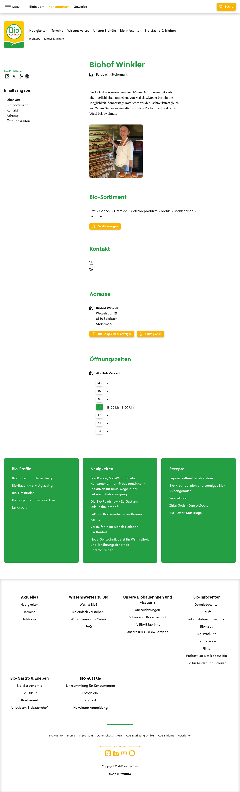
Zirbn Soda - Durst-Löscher (189, 505)
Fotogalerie (90, 693)
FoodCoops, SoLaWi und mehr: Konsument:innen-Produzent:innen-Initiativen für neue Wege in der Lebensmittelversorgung (118, 486)
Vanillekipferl (178, 498)
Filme (206, 648)
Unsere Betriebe (147, 632)
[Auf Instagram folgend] (132, 753)
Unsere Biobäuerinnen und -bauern (147, 600)
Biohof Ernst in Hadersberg (32, 478)
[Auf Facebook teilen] (7, 76)
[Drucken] (27, 76)
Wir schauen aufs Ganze (88, 619)
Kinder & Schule (54, 38)
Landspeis (19, 507)
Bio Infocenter (130, 30)
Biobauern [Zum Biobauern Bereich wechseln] (37, 6)
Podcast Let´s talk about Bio (206, 656)
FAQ (88, 626)
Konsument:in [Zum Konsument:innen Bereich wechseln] (59, 6)
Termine (57, 30)
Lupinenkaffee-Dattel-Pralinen (192, 478)
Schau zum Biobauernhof (147, 617)
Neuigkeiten (38, 30)
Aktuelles (29, 597)
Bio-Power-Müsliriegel (186, 513)
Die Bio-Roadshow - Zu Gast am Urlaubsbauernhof (114, 504)
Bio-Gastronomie (29, 685)
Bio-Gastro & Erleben (160, 30)
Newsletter (184, 735)
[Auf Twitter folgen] (116, 753)
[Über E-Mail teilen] (20, 76)
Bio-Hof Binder (23, 493)
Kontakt (12, 110)
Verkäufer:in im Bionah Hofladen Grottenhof (114, 529)
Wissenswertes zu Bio (88, 597)
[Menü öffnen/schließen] (14, 7)
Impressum (86, 735)
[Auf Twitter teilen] (14, 76)
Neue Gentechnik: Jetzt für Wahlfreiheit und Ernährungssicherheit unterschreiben (120, 544)
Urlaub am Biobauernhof (29, 707)
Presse (71, 735)
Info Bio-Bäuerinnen (148, 624)
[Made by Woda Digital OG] (120, 774)
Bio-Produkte (206, 634)
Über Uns (14, 100)
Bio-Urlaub (29, 693)
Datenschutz (105, 735)
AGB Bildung (166, 735)
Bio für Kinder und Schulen (206, 663)
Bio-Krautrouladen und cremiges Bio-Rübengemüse (197, 488)
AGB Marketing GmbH (140, 735)
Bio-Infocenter (206, 597)
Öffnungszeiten (18, 121)
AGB (119, 735)
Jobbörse (29, 619)
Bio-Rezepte (206, 641)
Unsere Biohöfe (104, 30)
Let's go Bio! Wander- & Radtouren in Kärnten (118, 517)
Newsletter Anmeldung (90, 707)
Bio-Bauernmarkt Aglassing (32, 485)
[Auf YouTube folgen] (124, 753)
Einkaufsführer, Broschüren (206, 619)
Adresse (13, 116)
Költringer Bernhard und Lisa (33, 500)
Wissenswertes (78, 30)
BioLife (207, 612)
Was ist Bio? (88, 604)
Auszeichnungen (147, 610)
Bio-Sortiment (17, 105)
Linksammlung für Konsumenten (90, 685)
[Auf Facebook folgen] (108, 753)
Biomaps (34, 38)
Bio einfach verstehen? (88, 612)
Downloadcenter (206, 604)
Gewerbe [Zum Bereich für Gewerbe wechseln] (80, 6)
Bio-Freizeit (29, 700)
